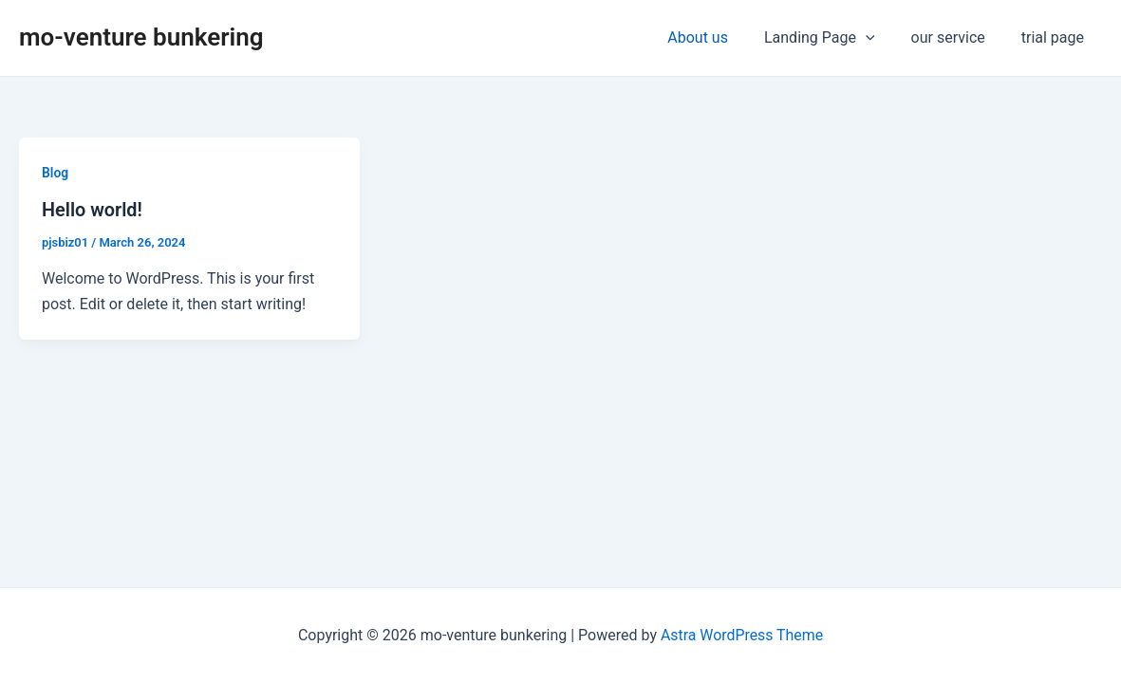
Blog (55, 172)
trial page (1055, 37)
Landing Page (833, 38)
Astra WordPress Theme (741, 635)
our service (957, 37)
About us (717, 37)
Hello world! (92, 209)
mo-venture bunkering (141, 37)
